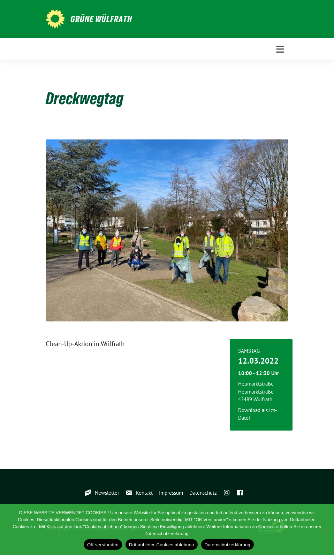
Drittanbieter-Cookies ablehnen (161, 544)
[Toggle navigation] (280, 49)
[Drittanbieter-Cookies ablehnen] (325, 529)
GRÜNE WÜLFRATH (101, 19)
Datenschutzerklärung (227, 544)
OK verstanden (103, 544)
